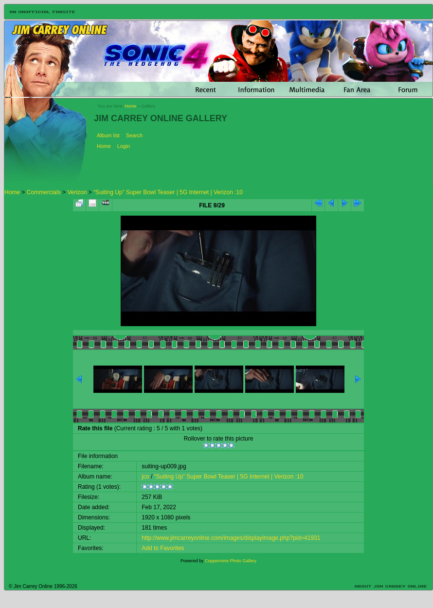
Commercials (44, 192)
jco (145, 476)
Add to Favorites (163, 548)
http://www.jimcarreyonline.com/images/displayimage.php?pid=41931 (231, 537)
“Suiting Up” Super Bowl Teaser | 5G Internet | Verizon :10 (168, 192)
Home (130, 106)
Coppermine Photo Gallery (230, 560)
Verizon (77, 192)
